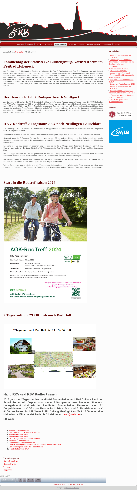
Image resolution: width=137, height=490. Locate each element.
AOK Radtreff (60, 44)
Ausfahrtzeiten (10, 461)
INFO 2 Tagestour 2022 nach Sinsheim (24, 439)
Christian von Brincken (72, 488)
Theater (81, 44)
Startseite (20, 44)
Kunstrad (48, 44)
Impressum (106, 44)
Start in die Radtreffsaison (19, 430)
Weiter (30, 480)
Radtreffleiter (10, 464)
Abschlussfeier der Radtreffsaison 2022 (24, 432)
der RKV (39, 44)
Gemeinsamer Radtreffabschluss (22, 443)
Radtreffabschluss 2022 (18, 435)
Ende (38, 480)
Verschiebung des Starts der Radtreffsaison (26, 447)
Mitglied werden (93, 44)
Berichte (7, 470)
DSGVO (117, 44)
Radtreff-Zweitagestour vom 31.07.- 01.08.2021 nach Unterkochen (35, 445)
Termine (30, 44)
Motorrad (72, 44)
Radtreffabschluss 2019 (19, 449)
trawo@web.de (71, 414)
